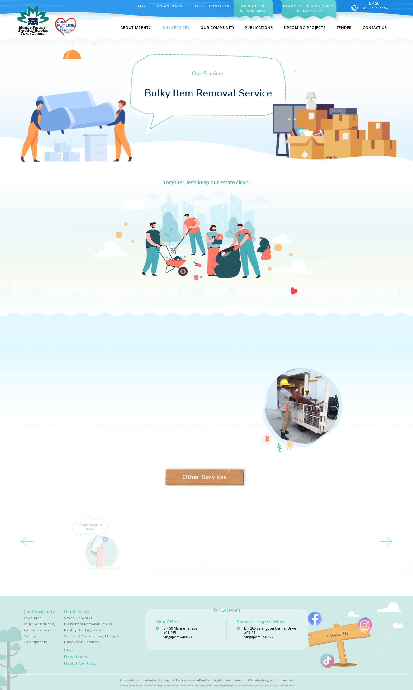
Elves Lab (287, 680)
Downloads (169, 6)
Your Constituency (40, 624)
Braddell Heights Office (260, 621)
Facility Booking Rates (83, 630)
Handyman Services (81, 642)
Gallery (30, 636)
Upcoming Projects (304, 28)
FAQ (68, 650)
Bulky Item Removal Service (88, 624)
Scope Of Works (78, 618)
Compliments (35, 642)
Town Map (33, 618)
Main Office (167, 621)
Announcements (38, 630)
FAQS (140, 6)
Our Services (76, 611)
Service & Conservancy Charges (91, 636)
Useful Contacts (211, 6)
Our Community (39, 611)
